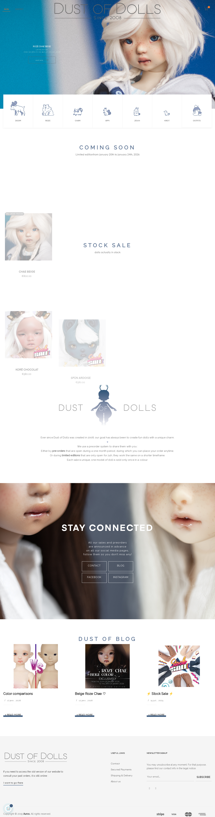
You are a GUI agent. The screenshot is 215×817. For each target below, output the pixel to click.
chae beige (27, 300)
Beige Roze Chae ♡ (90, 694)
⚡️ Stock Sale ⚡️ (160, 694)
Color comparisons (18, 694)
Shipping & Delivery (121, 775)
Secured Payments (121, 770)
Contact (115, 764)
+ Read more (13, 715)
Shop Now (42, 60)
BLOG (120, 565)
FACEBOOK (94, 577)
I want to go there (13, 783)
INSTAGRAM (120, 577)
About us (116, 781)
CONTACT (94, 565)
